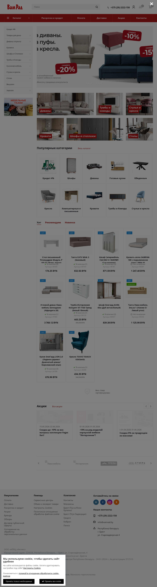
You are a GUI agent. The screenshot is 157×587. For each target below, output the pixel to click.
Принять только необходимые (19, 581)
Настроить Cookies (32, 568)
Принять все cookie (51, 581)
